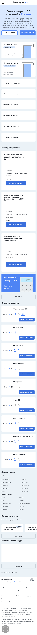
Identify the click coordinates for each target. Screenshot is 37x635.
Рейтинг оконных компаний (9, 596)
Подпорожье (5, 479)
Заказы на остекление (7, 593)
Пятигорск (4, 509)
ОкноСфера (18, 345)
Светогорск (24, 482)
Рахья (3, 491)
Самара (21, 500)
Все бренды (18, 566)
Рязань (21, 497)
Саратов (21, 509)
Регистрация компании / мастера (10, 590)
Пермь (3, 500)
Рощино (26, 14)
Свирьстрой (25, 485)
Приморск (4, 485)
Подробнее (18, 623)
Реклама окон (25, 590)
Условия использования (8, 599)
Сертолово (24, 488)
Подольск (4, 506)
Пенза (3, 497)
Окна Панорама (20, 454)
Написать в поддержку (24, 596)
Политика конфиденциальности (10, 602)
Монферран (18, 382)
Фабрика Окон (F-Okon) (23, 436)
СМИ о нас (12, 587)
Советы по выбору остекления (25, 587)
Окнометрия (18, 364)
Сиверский (24, 491)
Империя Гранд (19, 418)
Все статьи (18, 536)
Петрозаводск (6, 503)
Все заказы (18, 296)
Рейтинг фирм (9, 33)
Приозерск (4, 488)
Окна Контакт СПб (20, 309)
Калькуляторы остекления (22, 593)
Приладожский (6, 482)
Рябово (23, 479)
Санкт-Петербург (24, 503)
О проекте (4, 587)
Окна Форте (18, 327)
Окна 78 (16, 400)
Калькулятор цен (27, 33)
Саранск (21, 506)
